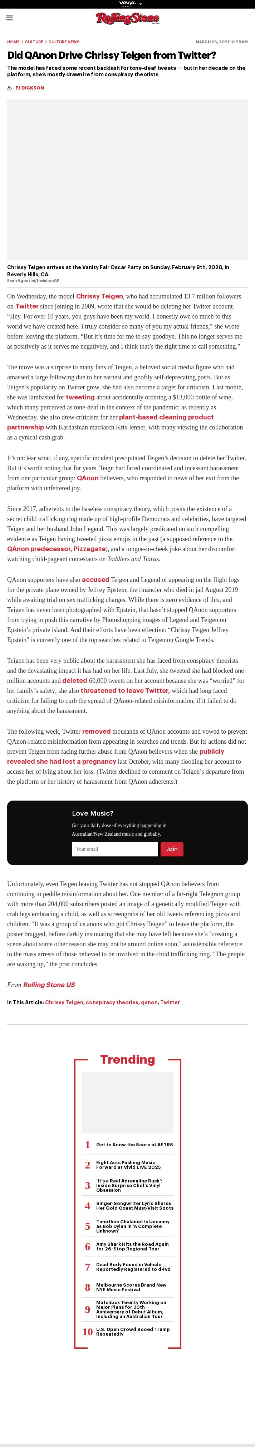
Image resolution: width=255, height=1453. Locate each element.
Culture (34, 42)
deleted (74, 680)
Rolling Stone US (49, 985)
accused (95, 580)
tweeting (80, 397)
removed (96, 731)
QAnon (88, 478)
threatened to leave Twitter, (125, 690)
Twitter (27, 306)
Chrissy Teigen (99, 296)
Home (13, 42)
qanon (149, 1002)
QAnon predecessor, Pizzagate (56, 549)
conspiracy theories (112, 1002)
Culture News (64, 42)
